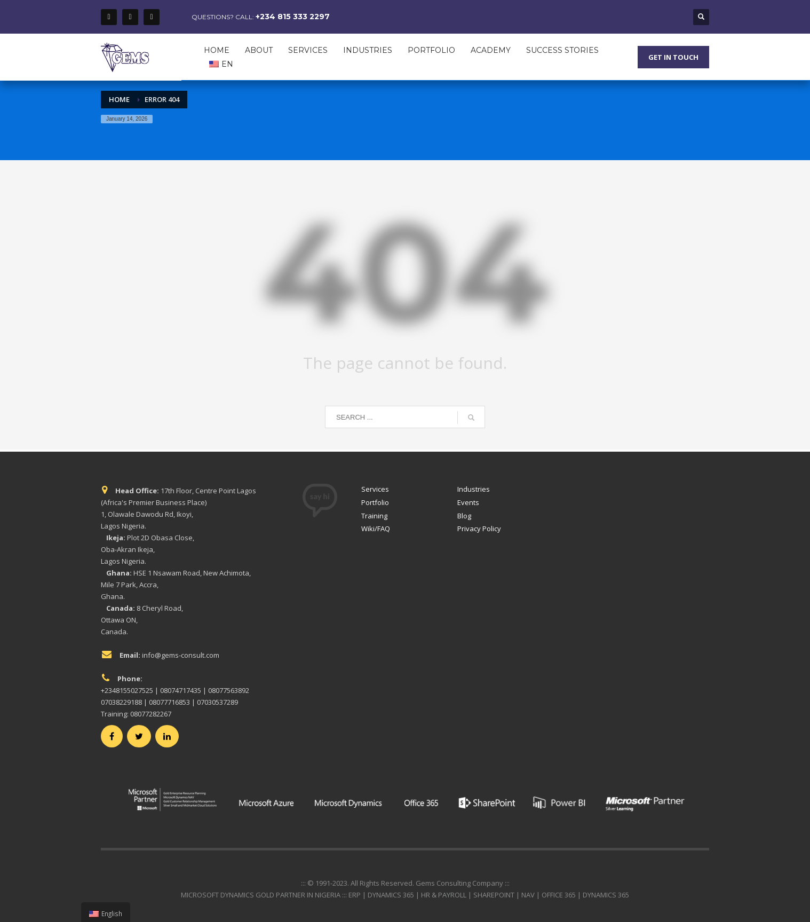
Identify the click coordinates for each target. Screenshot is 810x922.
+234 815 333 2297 (293, 16)
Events (468, 502)
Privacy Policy (479, 528)
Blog (464, 516)
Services (375, 489)
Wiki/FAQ (375, 528)
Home (119, 99)
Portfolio (375, 502)
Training (374, 516)
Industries (473, 489)
